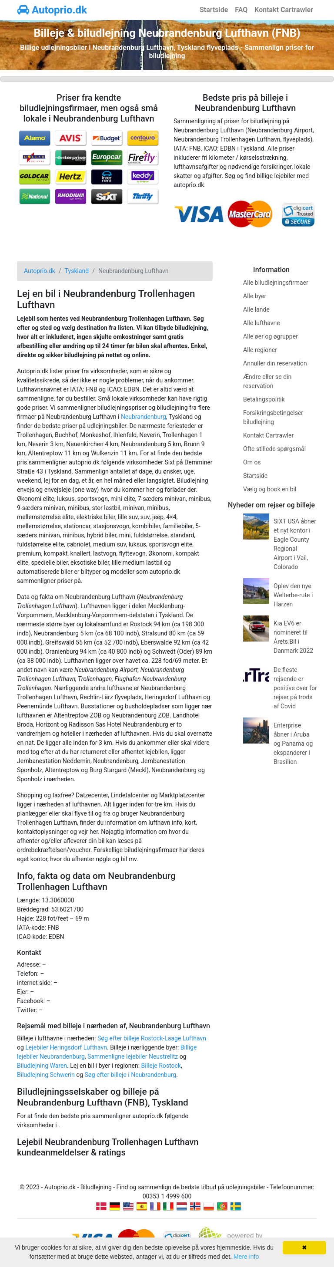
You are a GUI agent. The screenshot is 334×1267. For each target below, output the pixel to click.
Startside (214, 10)
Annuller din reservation (275, 363)
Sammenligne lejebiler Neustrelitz (132, 1056)
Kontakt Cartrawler (283, 10)
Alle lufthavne (261, 322)
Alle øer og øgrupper (270, 336)
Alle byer (254, 296)
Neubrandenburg (143, 416)
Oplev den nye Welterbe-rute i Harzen (293, 595)
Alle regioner (260, 349)
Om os (252, 462)
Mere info (246, 1256)
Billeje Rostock (161, 1065)
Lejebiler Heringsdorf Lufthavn (66, 1047)
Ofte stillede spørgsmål (274, 448)
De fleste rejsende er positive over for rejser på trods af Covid (295, 688)
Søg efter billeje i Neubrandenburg (131, 1074)
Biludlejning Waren (42, 1065)
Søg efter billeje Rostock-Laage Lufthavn (151, 1038)
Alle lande (256, 309)
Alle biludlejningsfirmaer (275, 282)
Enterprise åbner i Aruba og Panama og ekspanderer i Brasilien (293, 743)
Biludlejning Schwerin (46, 1074)
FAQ (241, 10)
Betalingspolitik (264, 399)
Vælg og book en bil (270, 489)
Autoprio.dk (52, 10)
